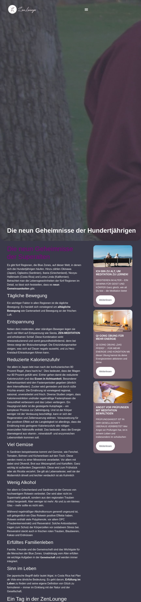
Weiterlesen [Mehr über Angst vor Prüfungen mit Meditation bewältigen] (105, 446)
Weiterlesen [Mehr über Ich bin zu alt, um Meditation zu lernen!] (105, 300)
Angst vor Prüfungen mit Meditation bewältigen (112, 410)
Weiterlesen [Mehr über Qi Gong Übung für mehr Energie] (105, 371)
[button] (86, 9)
